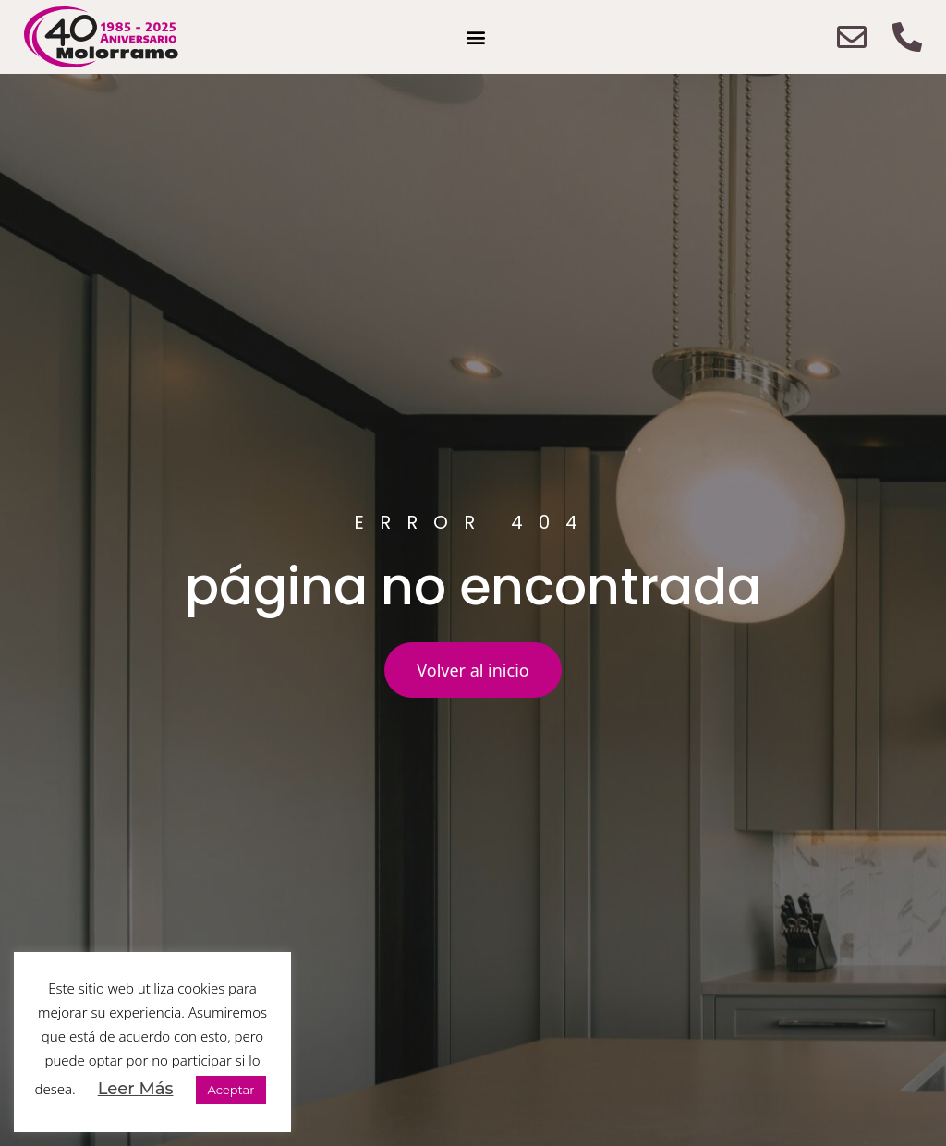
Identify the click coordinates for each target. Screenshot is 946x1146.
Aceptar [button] (230, 1089)
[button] (476, 37)
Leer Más (136, 1089)
